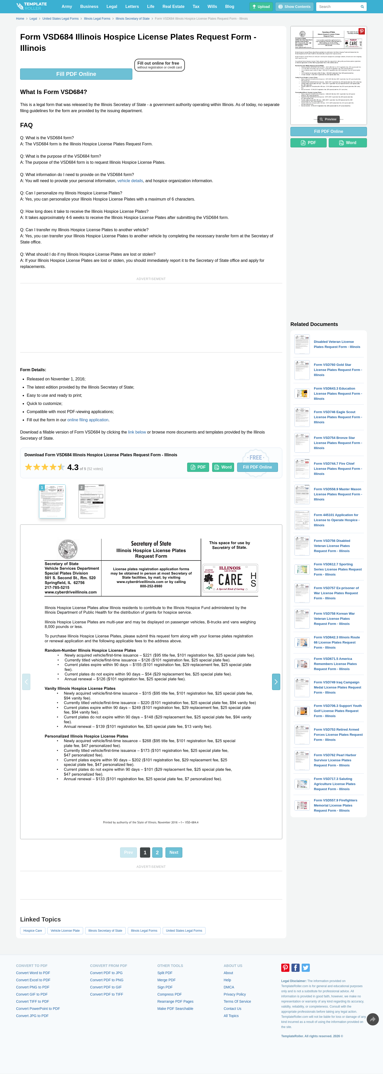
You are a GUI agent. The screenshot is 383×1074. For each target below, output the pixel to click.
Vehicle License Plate (65, 930)
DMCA (229, 987)
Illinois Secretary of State (105, 930)
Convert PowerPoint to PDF (38, 1009)
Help (227, 980)
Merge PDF (166, 980)
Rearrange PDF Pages (175, 1001)
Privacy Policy (235, 994)
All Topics (231, 1016)
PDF (198, 467)
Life (150, 6)
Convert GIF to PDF (32, 994)
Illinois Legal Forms (144, 930)
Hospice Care (32, 930)
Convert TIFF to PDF (32, 1001)
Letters (132, 6)
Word (223, 467)
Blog (229, 6)
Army (67, 6)
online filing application (87, 420)
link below (137, 432)
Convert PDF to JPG (106, 973)
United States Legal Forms (184, 930)
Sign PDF (165, 987)
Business (89, 6)
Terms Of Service (237, 1001)
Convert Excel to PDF (33, 980)
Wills (212, 6)
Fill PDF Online (76, 74)
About (228, 973)
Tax (196, 6)
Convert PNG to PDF (32, 987)
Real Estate (173, 6)
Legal (112, 6)
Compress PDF (169, 994)
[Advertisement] (151, 318)
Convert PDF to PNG (106, 980)
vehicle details (130, 181)
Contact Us (232, 1009)
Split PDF (164, 973)
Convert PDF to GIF (106, 987)
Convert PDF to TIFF (106, 994)
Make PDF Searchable (175, 1009)
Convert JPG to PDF (32, 1016)
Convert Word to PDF (33, 973)
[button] (276, 681)
